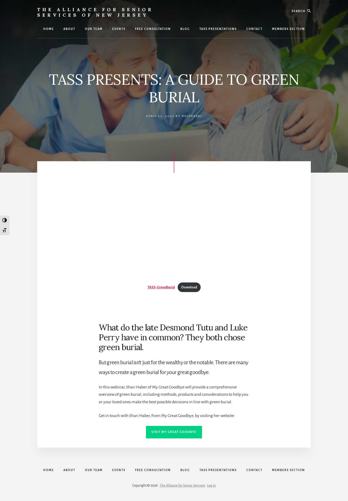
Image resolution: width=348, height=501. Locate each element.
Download (189, 287)
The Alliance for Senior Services (182, 485)
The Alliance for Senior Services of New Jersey (95, 12)
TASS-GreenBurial (161, 287)
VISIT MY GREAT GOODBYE (174, 432)
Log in (211, 485)
